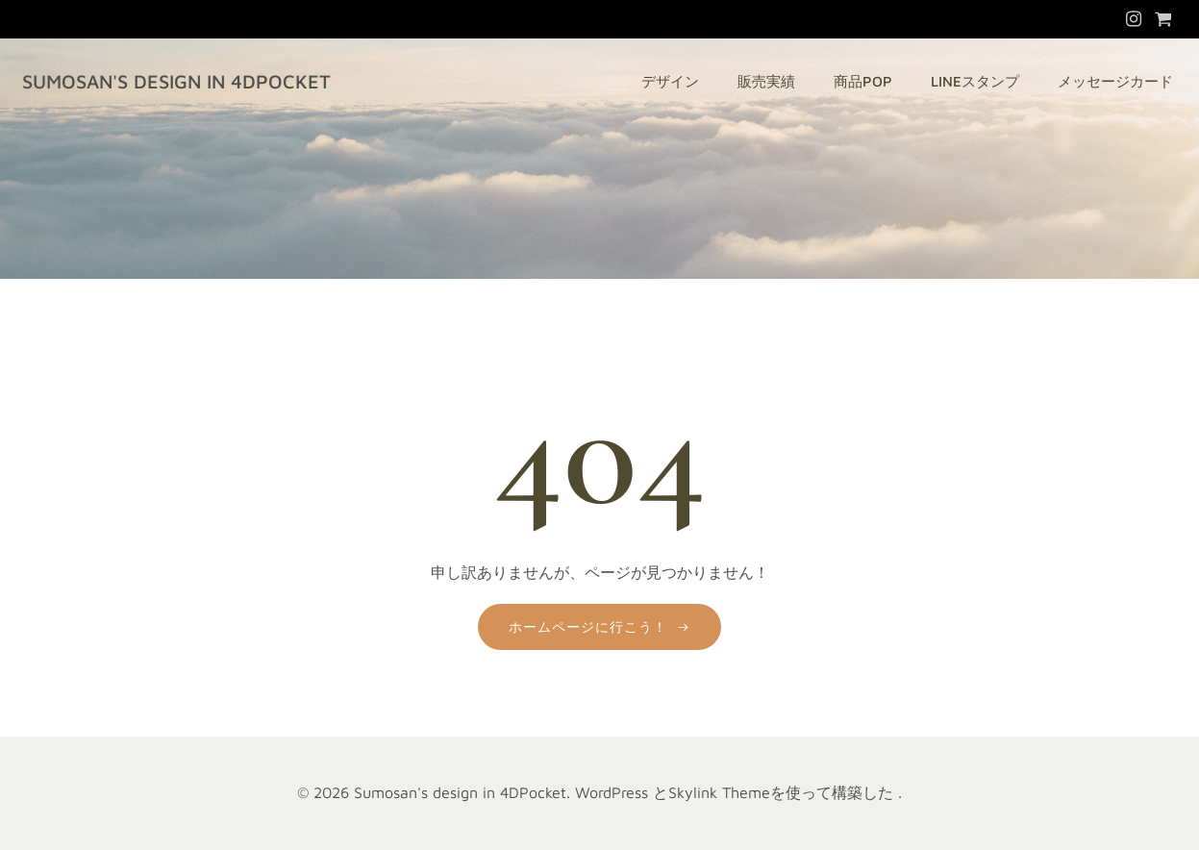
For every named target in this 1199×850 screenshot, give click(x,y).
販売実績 (766, 81)
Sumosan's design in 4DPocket (176, 81)
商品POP (863, 81)
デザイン (670, 81)
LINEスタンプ (975, 81)
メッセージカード (1115, 81)
